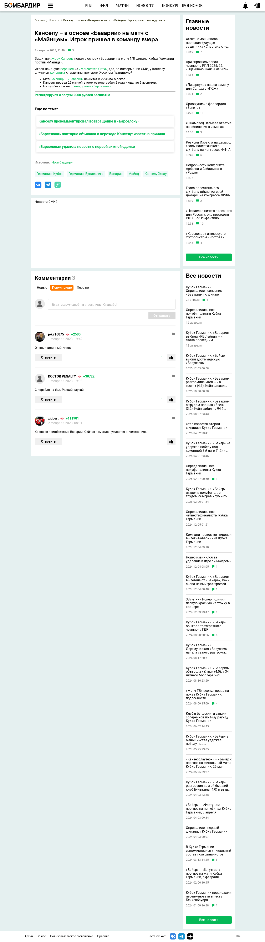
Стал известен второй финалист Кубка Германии (206, 426)
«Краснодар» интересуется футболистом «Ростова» (206, 235)
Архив (29, 936)
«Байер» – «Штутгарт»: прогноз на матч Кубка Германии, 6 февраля (204, 873)
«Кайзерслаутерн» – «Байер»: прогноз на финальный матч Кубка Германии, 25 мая (209, 763)
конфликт (57, 72)
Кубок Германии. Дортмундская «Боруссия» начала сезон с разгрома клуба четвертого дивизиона (208, 648)
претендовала (81, 86)
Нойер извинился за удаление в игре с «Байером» (208, 559)
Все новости (208, 257)
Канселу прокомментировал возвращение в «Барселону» (89, 121)
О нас (42, 936)
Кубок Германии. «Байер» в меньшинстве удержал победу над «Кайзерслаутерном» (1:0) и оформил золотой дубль (207, 740)
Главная (40, 20)
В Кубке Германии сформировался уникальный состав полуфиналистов (208, 850)
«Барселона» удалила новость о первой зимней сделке (87, 146)
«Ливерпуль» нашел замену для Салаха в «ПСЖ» (207, 86)
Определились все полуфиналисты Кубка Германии (203, 313)
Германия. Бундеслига (85, 174)
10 (202, 223)
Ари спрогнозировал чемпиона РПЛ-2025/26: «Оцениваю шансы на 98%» (207, 65)
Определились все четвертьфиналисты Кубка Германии (207, 515)
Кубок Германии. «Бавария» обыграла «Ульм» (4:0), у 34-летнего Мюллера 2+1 (208, 671)
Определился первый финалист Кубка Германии (206, 829)
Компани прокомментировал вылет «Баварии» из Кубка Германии (208, 538)
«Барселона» (101, 86)
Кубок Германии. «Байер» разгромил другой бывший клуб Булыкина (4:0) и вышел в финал (208, 785)
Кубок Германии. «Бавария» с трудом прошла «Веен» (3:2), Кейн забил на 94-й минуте (208, 405)
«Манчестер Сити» (93, 69)
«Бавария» (75, 79)
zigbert (53, 418)
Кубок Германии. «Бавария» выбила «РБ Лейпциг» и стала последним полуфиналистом (208, 336)
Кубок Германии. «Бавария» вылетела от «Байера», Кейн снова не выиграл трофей (208, 580)
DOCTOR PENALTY (62, 376)
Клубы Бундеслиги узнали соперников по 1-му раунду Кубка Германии (207, 717)
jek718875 (56, 334)
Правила (103, 936)
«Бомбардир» (62, 162)
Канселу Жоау (156, 174)
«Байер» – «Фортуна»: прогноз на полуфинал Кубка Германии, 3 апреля (208, 808)
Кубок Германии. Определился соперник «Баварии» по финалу (204, 290)
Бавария (116, 174)
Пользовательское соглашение (71, 936)
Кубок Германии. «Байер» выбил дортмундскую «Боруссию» (206, 359)
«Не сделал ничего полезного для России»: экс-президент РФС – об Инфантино (209, 214)
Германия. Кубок (49, 174)
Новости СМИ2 (46, 202)
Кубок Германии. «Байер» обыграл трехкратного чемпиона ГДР (206, 625)
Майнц (133, 174)
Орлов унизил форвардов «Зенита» (206, 105)
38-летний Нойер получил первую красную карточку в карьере (208, 603)
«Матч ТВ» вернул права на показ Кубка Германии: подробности (207, 694)
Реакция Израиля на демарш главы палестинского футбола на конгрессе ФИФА (208, 146)
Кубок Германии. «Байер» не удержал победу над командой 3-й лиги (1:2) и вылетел (208, 446)
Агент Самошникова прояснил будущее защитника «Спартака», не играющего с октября (206, 42)
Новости (54, 20)
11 (202, 113)
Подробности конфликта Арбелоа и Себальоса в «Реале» (205, 168)
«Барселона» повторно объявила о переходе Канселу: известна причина (102, 134)
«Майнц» (57, 79)
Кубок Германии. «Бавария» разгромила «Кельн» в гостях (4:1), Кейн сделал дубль (208, 382)
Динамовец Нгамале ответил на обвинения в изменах (208, 125)
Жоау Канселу (62, 59)
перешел (67, 69)
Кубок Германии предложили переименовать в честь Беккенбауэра (208, 896)
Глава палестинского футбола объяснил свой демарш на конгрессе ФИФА (208, 191)
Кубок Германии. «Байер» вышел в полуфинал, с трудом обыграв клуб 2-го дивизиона (206, 492)
